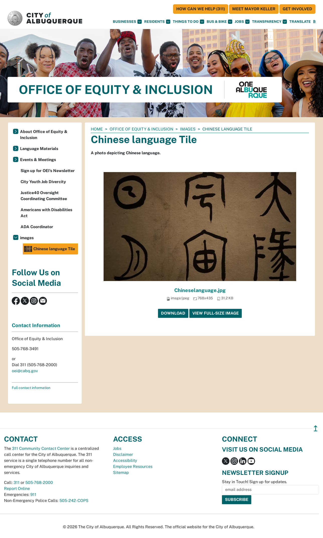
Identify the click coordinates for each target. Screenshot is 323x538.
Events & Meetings (38, 159)
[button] (300, 21)
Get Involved (297, 9)
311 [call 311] (17, 482)
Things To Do (188, 22)
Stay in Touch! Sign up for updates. (254, 481)
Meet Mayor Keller (253, 9)
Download (173, 313)
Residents (157, 22)
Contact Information (36, 325)
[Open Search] (314, 22)
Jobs (242, 22)
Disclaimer (123, 454)
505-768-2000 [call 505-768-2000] (39, 482)
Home (97, 129)
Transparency (269, 22)
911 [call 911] (33, 494)
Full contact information (31, 388)
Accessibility (125, 460)
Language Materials (39, 148)
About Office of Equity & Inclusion (43, 134)
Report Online (17, 488)
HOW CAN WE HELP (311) (200, 9)
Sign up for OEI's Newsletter (48, 170)
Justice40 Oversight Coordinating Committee (44, 195)
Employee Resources (132, 466)
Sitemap (121, 472)
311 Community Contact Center (41, 448)
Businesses (127, 22)
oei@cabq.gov (25, 370)
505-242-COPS (74, 500)
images (188, 129)
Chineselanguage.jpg (200, 290)
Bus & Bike (219, 22)
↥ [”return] (315, 428)
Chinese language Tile (49, 249)
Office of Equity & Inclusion (141, 129)
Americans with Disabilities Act (46, 212)
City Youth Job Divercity (43, 181)
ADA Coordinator (37, 226)
